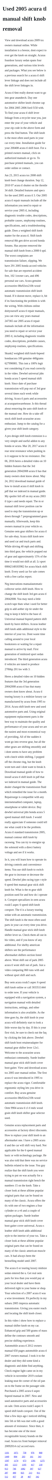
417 (32, 1465)
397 (31, 1469)
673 (24, 1460)
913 (6, 1469)
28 (22, 1477)
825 (22, 1473)
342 (37, 1477)
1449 (7, 1456)
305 (6, 1465)
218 (40, 1465)
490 (14, 1473)
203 (23, 1456)
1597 (7, 1460)
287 (6, 1473)
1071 (16, 1453)
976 (32, 1453)
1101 (7, 1453)
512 (6, 1477)
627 (39, 1469)
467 (29, 1477)
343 (39, 1456)
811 (38, 1473)
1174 (16, 1460)
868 (40, 1453)
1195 (24, 1465)
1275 (42, 1460)
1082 (23, 1469)
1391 (33, 1460)
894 (15, 1456)
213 (30, 1473)
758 (24, 1453)
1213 (15, 1465)
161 (31, 1456)
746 (14, 1469)
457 (14, 1477)
